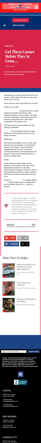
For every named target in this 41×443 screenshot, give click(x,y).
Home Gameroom (11, 74)
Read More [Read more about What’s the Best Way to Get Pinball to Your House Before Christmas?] (20, 278)
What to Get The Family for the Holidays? (26, 300)
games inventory (17, 180)
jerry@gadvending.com (10, 401)
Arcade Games (10, 72)
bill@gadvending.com (9, 427)
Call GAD (7, 131)
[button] (4, 25)
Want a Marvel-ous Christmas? (23, 283)
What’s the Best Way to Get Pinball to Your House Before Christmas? (26, 266)
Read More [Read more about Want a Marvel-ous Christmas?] (20, 294)
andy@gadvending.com (10, 406)
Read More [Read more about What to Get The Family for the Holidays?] (20, 311)
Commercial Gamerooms (26, 72)
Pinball (21, 74)
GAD (5, 182)
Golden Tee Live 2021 (11, 111)
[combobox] (13, 351)
